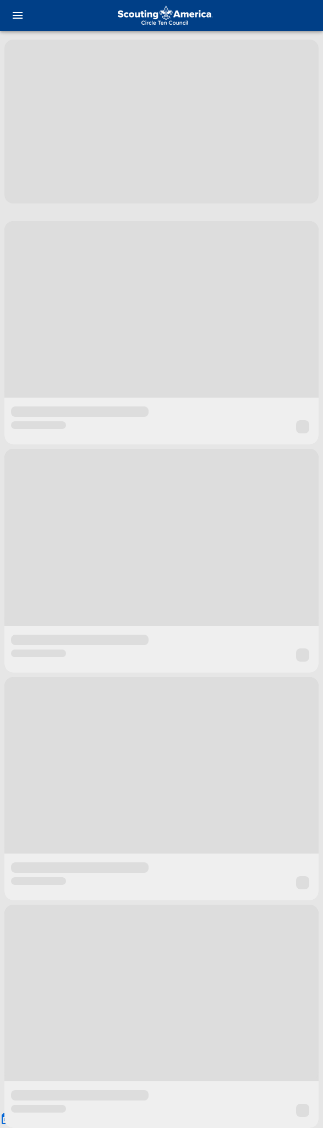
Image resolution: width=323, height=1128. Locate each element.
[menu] (17, 15)
